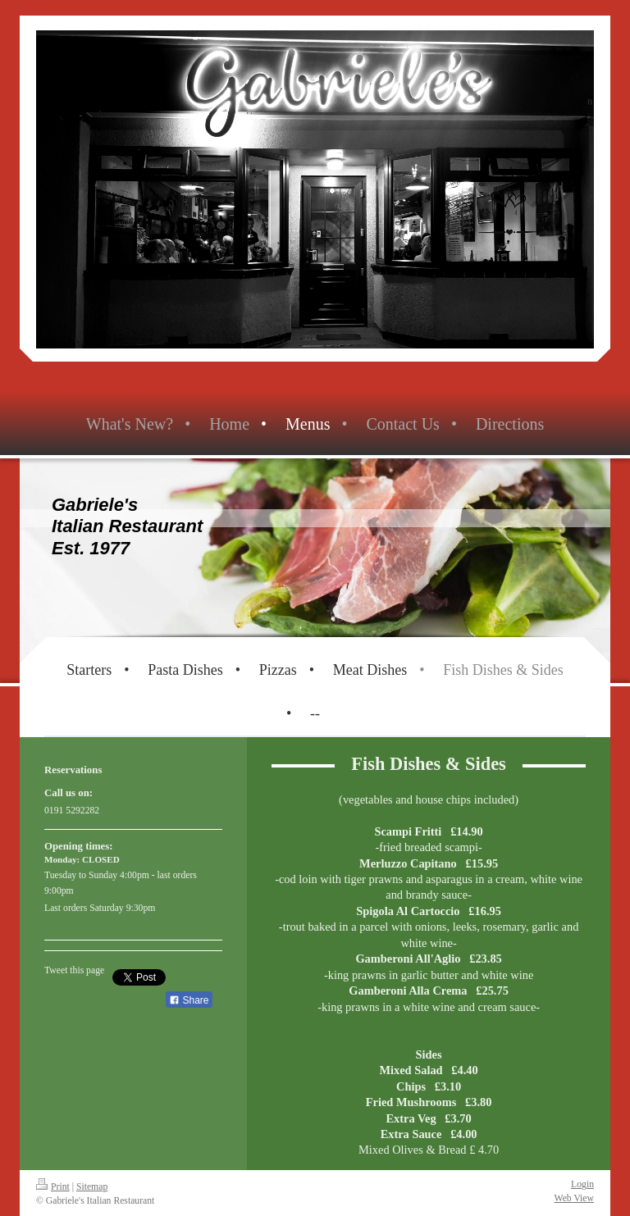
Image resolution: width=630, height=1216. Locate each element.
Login (582, 1184)
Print (53, 1187)
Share (188, 1000)
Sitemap (91, 1187)
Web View (574, 1198)
